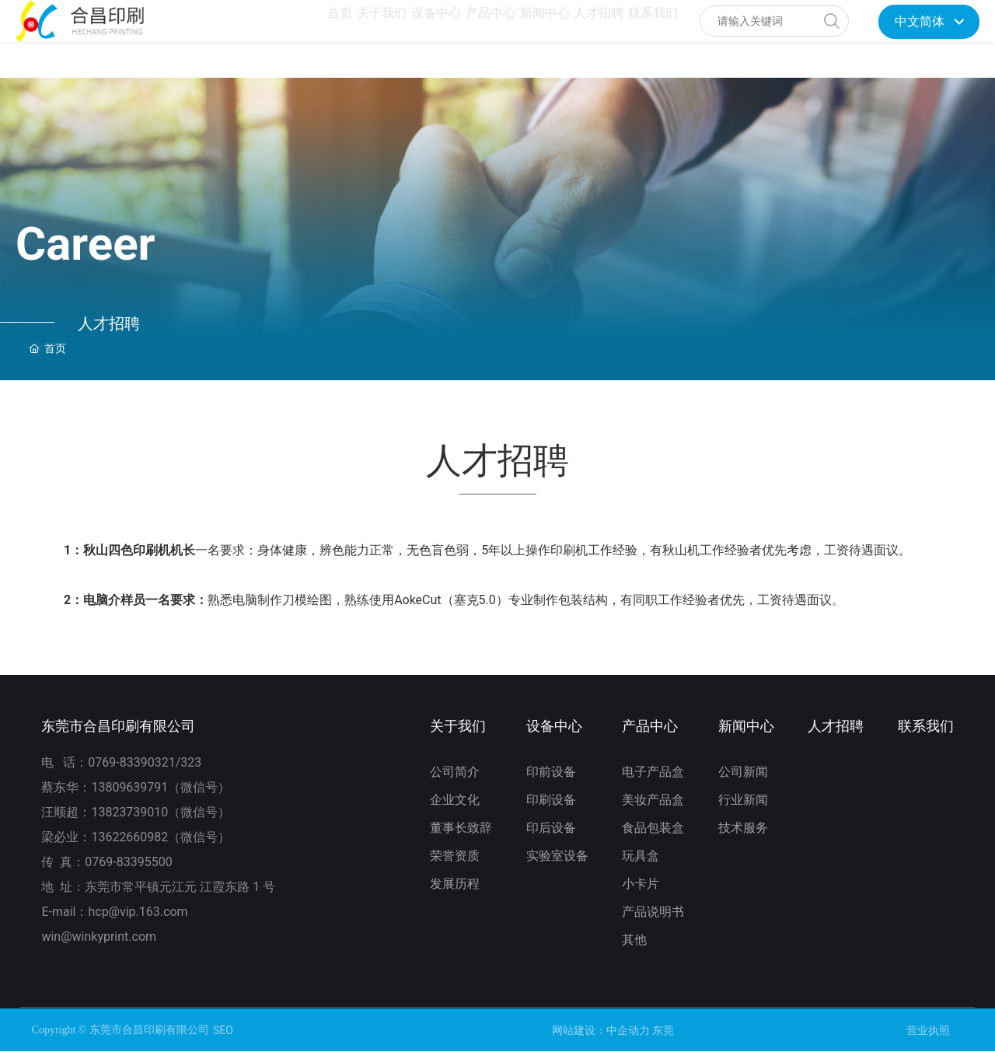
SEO (223, 1030)
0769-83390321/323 (146, 762)
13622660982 (129, 837)
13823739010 (129, 812)
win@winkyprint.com (100, 936)
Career (85, 243)
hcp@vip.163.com (137, 911)
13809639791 (129, 787)
